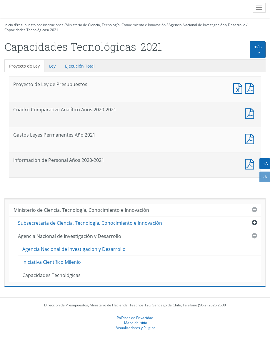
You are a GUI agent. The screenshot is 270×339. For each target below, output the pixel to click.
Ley (52, 66)
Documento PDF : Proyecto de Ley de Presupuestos (251, 87)
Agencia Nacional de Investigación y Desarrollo (207, 24)
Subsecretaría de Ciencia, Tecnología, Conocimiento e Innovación (90, 223)
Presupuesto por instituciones (39, 24)
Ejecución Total (80, 66)
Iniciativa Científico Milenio (51, 262)
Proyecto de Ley (24, 66)
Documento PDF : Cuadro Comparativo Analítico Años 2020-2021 (251, 113)
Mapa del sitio (135, 322)
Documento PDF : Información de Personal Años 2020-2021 (251, 163)
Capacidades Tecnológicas (26, 29)
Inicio (8, 24)
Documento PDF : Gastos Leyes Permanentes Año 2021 (251, 138)
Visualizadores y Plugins (135, 327)
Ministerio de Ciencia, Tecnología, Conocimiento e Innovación (116, 24)
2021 (54, 29)
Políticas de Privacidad (135, 317)
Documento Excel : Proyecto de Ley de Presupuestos (239, 87)
